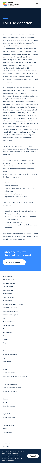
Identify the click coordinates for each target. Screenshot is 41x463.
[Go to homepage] (11, 4)
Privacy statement (9, 443)
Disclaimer (6, 446)
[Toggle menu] (37, 4)
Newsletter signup (14, 262)
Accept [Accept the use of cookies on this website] (33, 456)
